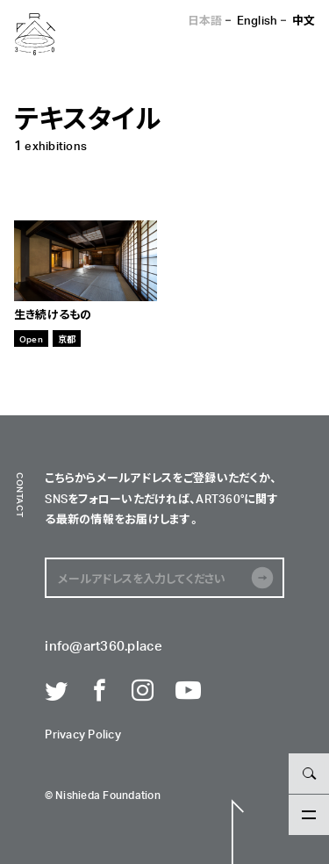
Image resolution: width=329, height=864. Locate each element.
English (257, 19)
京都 (67, 338)
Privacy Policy (83, 735)
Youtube (186, 691)
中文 (304, 19)
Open (31, 338)
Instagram (143, 691)
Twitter (56, 691)
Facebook (100, 691)
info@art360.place (103, 646)
